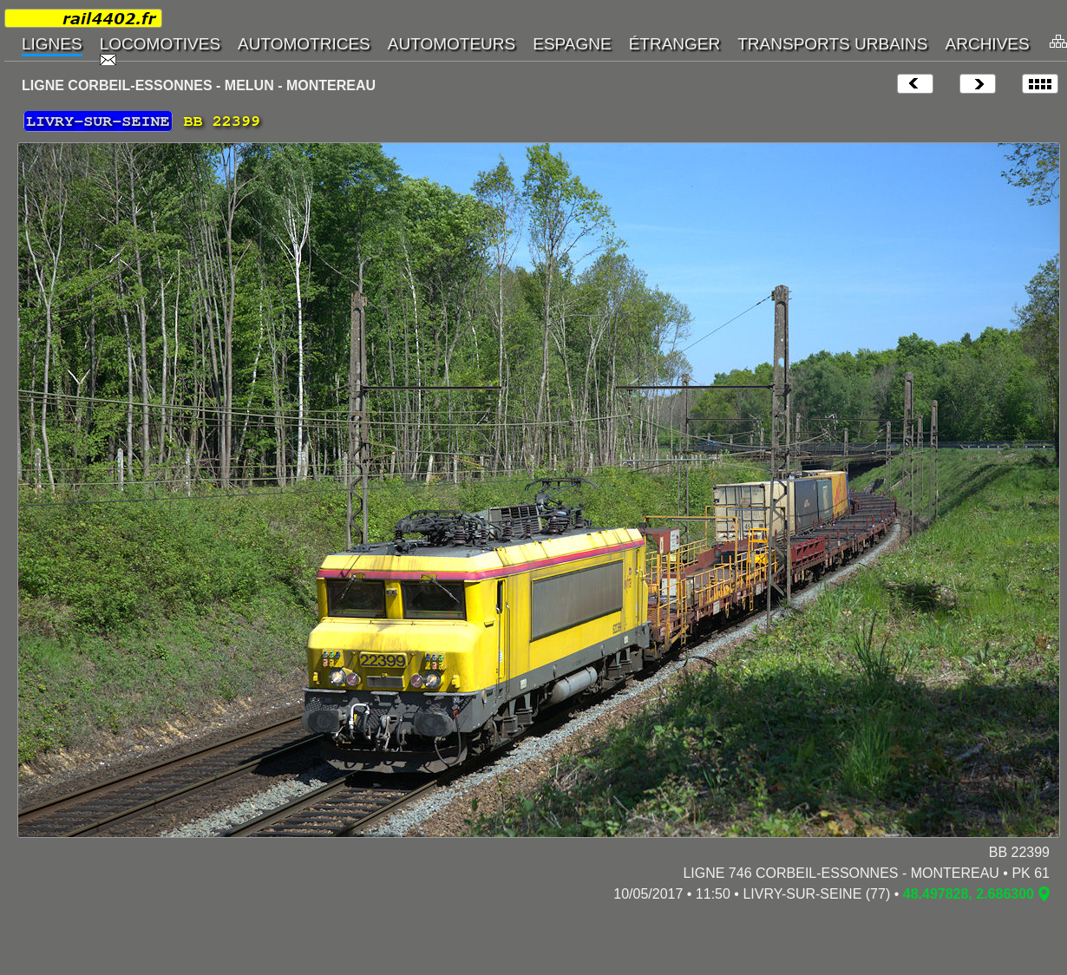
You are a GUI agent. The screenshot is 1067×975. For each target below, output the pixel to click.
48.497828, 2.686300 (968, 894)
